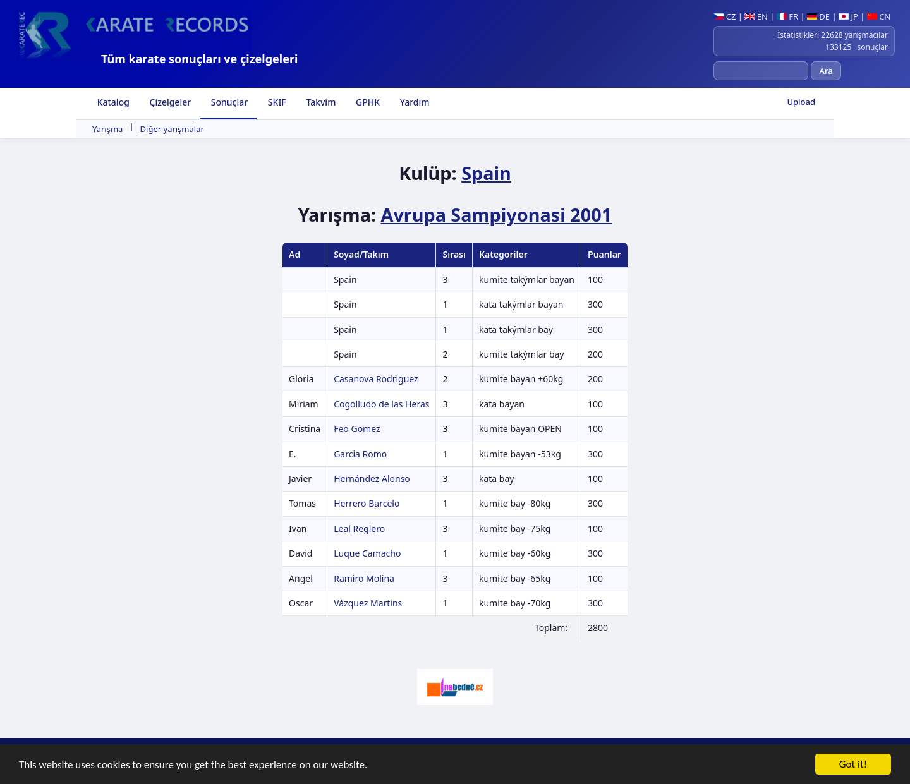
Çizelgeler (169, 102)
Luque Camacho (367, 553)
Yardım (413, 102)
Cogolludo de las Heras (381, 404)
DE (818, 16)
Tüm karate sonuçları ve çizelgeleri (199, 58)
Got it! (853, 764)
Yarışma (107, 129)
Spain (486, 172)
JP (848, 16)
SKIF (275, 102)
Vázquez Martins (368, 603)
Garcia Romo (360, 454)
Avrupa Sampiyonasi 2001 (496, 214)
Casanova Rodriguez (376, 379)
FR (787, 16)
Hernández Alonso (372, 479)
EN (756, 16)
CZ (724, 16)
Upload (801, 101)
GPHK (366, 102)
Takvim (320, 102)
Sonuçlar (228, 102)
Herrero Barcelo (366, 503)
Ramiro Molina (364, 578)
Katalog (112, 102)
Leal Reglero (359, 528)
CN (878, 16)
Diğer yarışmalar (172, 129)
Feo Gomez (357, 429)
